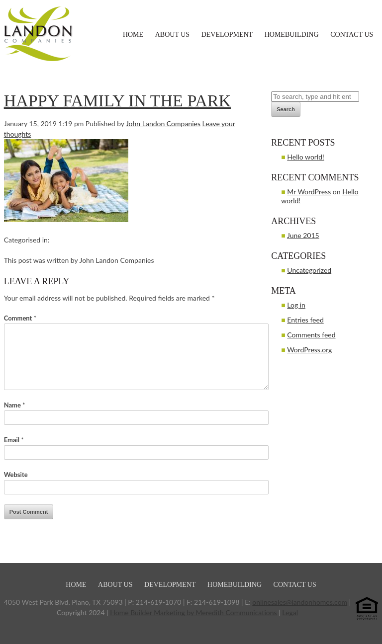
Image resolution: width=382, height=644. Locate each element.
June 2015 (303, 235)
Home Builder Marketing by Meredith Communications (193, 612)
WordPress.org (309, 349)
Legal (290, 612)
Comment (20, 318)
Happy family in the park (117, 100)
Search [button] (286, 109)
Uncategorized (309, 270)
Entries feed (305, 320)
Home (133, 34)
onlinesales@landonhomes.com (299, 602)
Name (14, 405)
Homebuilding (292, 34)
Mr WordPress (309, 191)
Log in (296, 305)
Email (14, 440)
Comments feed (311, 334)
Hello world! (305, 157)
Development (227, 34)
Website (16, 475)
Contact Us (351, 34)
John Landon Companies (163, 123)
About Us (172, 34)
